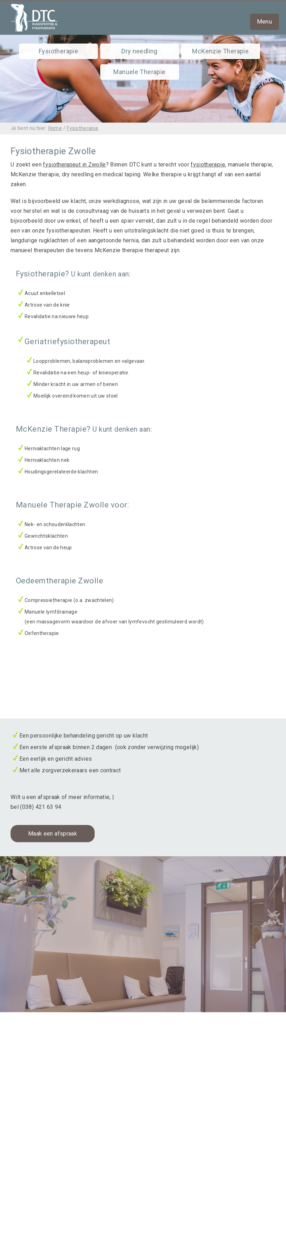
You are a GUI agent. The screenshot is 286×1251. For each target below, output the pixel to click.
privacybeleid (34, 1214)
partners (27, 1244)
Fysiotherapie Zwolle (38, 1043)
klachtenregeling (38, 1204)
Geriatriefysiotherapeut (67, 341)
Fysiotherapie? (73, 273)
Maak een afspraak (52, 833)
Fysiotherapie (58, 51)
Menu (264, 21)
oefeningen (31, 1234)
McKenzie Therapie (220, 51)
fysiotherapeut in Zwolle (74, 164)
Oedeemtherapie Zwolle (59, 580)
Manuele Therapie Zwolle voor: (72, 504)
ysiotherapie (209, 164)
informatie (30, 1224)
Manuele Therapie (139, 72)
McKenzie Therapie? (84, 429)
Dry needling (139, 51)
